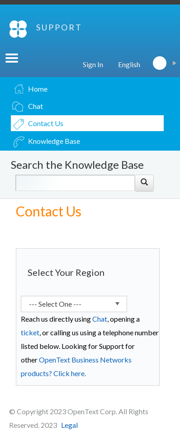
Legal (69, 425)
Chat (99, 318)
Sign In (93, 64)
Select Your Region (66, 272)
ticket (30, 332)
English (129, 64)
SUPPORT (59, 27)
